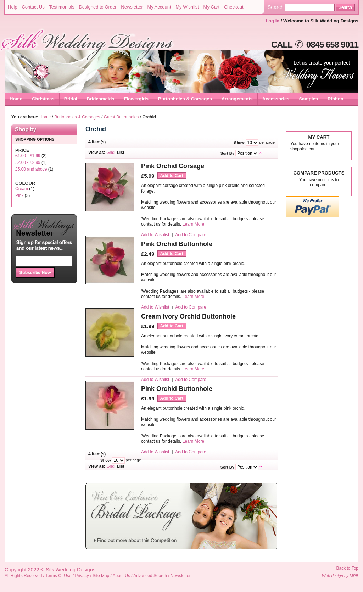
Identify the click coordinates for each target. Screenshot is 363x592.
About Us (121, 575)
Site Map (101, 575)
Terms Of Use (58, 575)
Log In (272, 20)
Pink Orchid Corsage (172, 166)
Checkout (234, 7)
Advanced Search (150, 575)
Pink (19, 195)
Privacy (82, 575)
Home (16, 98)
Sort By (227, 153)
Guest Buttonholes (121, 117)
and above (31, 169)
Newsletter (132, 7)
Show (239, 142)
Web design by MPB (340, 576)
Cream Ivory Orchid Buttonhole (188, 316)
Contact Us (33, 7)
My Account (159, 7)
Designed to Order (97, 7)
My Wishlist (187, 7)
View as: (96, 152)
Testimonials (61, 7)
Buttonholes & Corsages (77, 117)
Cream (21, 188)
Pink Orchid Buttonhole (176, 244)
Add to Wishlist (155, 234)
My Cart (211, 7)
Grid (110, 152)
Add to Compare (190, 234)
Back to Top (347, 568)
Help (12, 7)
